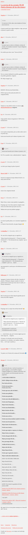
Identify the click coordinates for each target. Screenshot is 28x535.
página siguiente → (14, 516)
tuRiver (2, 1)
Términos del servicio (6, 528)
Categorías (7, 525)
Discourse (8, 531)
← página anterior (5, 516)
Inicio (2, 525)
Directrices (14, 525)
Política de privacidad (17, 528)
